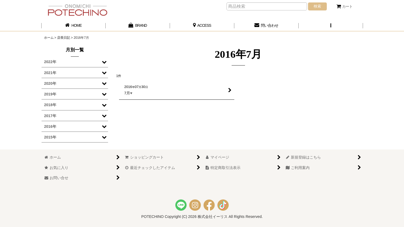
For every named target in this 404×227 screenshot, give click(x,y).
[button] (331, 25)
